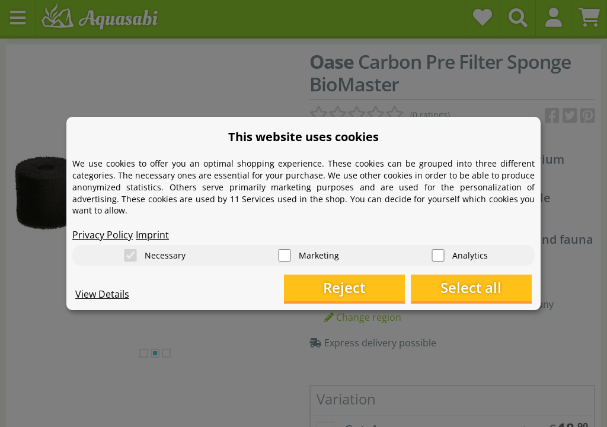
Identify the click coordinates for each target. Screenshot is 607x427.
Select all (472, 288)
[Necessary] (130, 255)
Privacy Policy (102, 234)
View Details (102, 294)
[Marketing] (284, 255)
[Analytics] (438, 255)
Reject (348, 288)
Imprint (152, 234)
